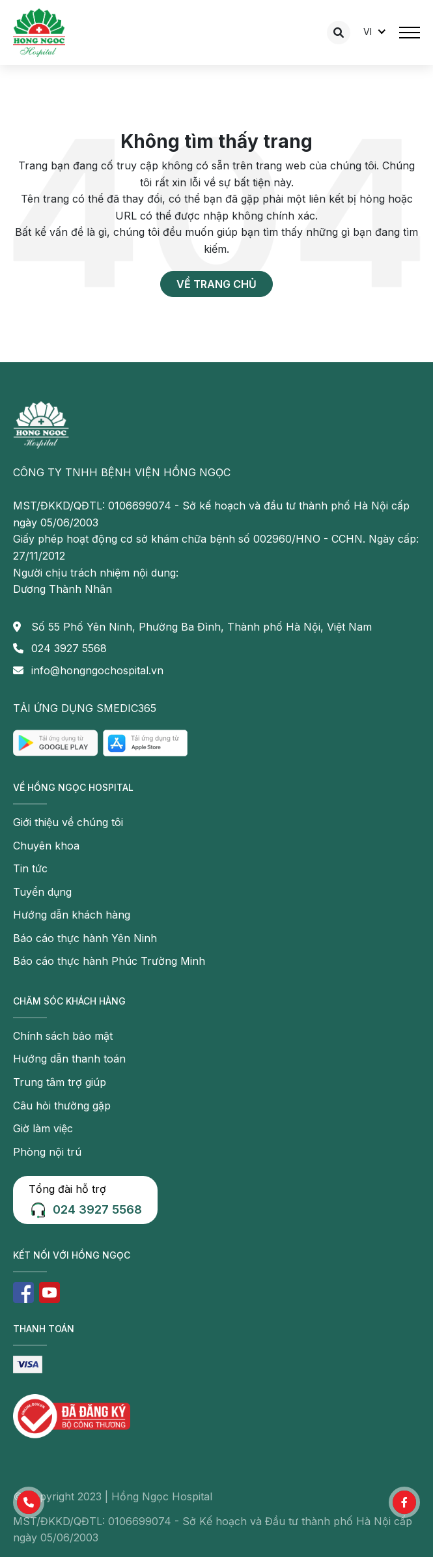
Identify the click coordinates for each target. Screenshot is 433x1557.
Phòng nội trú (47, 1151)
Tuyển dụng (42, 891)
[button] (28, 1502)
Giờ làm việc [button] (43, 1128)
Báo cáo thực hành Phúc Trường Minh (109, 960)
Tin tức (30, 868)
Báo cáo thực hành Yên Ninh (85, 938)
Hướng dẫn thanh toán (69, 1058)
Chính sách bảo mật (63, 1035)
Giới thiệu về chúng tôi (68, 822)
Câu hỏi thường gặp (62, 1105)
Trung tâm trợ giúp (59, 1082)
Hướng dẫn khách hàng (71, 914)
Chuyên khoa (46, 845)
